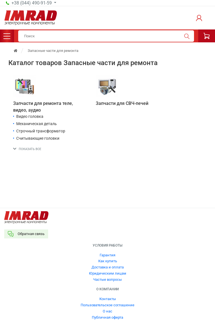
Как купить (107, 261)
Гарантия (107, 255)
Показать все (30, 149)
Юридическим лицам (107, 273)
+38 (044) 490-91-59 (32, 3)
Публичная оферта (107, 317)
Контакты (107, 299)
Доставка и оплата (108, 267)
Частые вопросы (107, 279)
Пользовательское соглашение (107, 305)
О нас (107, 311)
